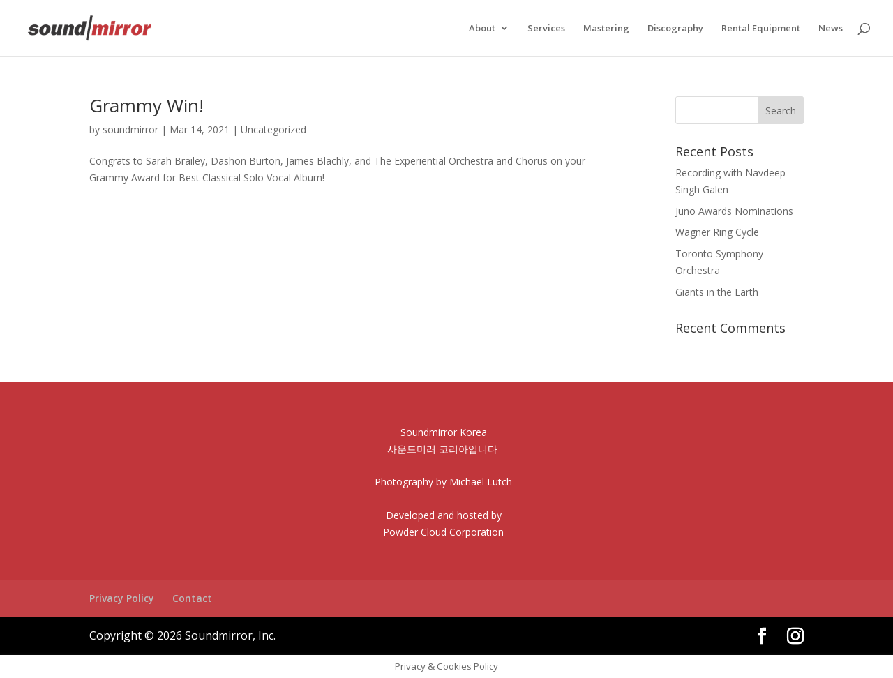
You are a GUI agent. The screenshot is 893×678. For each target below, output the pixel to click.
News (830, 28)
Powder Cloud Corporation (443, 531)
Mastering (606, 28)
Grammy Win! (146, 105)
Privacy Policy (121, 598)
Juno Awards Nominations (734, 211)
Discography (675, 28)
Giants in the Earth (716, 292)
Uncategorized (273, 129)
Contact (192, 598)
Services (546, 28)
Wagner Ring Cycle (717, 232)
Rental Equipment (760, 28)
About (482, 28)
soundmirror (130, 129)
